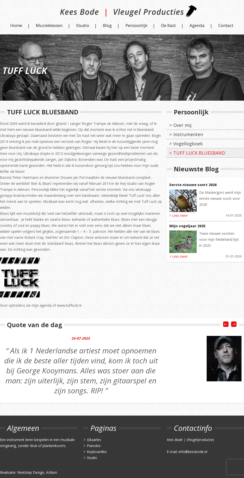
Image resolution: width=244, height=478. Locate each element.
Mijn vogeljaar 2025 (187, 226)
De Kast (168, 25)
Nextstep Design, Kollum (37, 472)
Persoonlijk (136, 25)
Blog (107, 25)
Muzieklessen (49, 25)
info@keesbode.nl (193, 451)
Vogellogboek (188, 144)
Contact (225, 25)
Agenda (197, 25)
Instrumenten (188, 134)
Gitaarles (94, 439)
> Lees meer (178, 215)
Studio (82, 25)
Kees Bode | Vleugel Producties (122, 13)
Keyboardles (97, 451)
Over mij (182, 125)
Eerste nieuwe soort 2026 (193, 184)
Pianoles (94, 445)
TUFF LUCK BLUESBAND (199, 153)
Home (16, 25)
